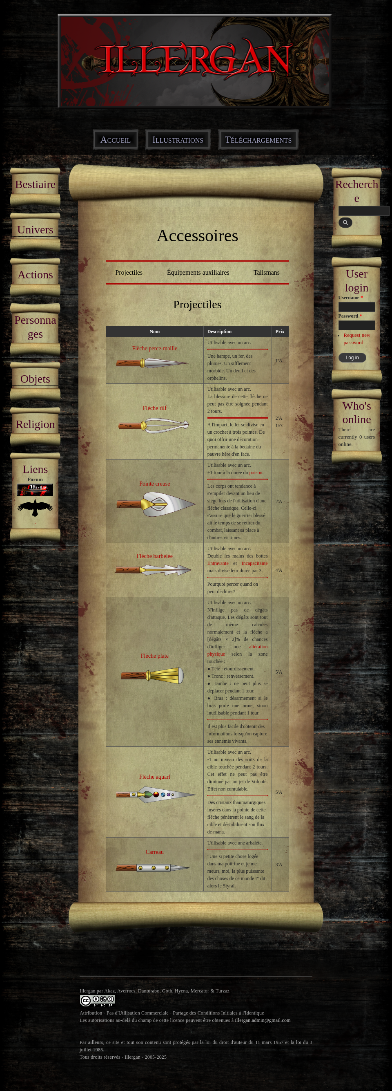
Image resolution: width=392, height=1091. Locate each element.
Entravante (218, 563)
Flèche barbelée (155, 556)
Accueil (115, 139)
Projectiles (129, 272)
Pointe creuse (154, 483)
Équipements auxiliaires (198, 272)
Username (351, 297)
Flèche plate (155, 655)
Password (350, 316)
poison (255, 472)
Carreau (155, 852)
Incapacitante (255, 563)
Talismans (267, 272)
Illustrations (177, 139)
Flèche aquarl (154, 776)
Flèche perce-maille (154, 348)
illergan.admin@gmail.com (263, 1020)
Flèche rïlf (155, 408)
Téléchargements (258, 139)
